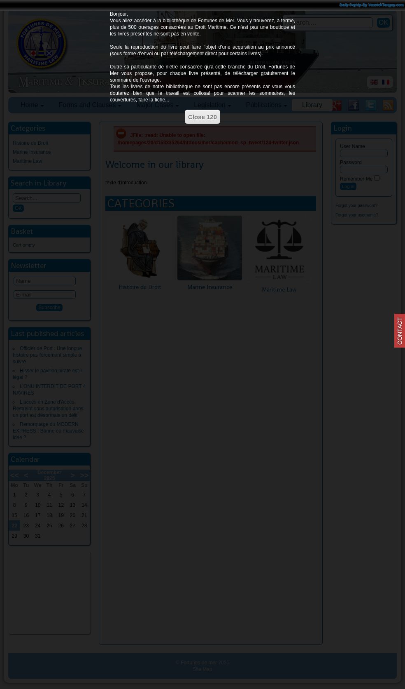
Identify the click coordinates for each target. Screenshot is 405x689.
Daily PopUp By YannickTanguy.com (372, 5)
